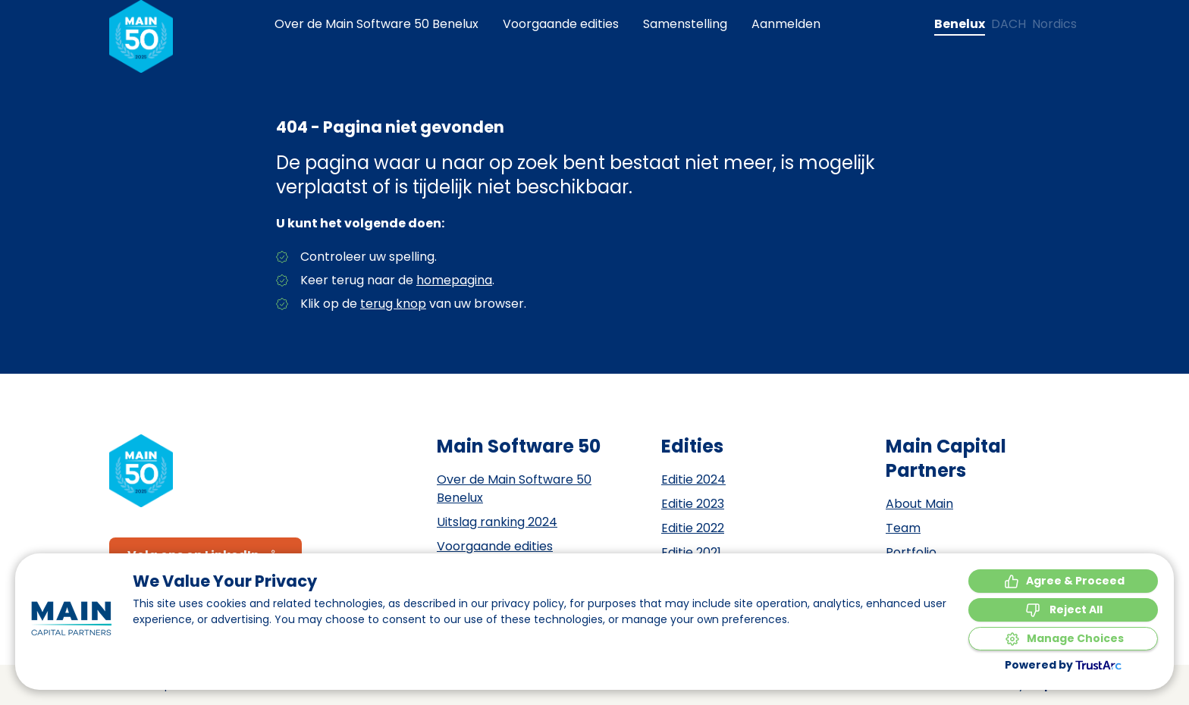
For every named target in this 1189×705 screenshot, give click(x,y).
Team (903, 528)
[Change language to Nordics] (1054, 24)
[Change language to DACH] (1008, 24)
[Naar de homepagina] (141, 36)
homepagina (454, 280)
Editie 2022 (692, 528)
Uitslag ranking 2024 (497, 522)
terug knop (393, 303)
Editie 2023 (692, 503)
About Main (919, 503)
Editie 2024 (693, 479)
